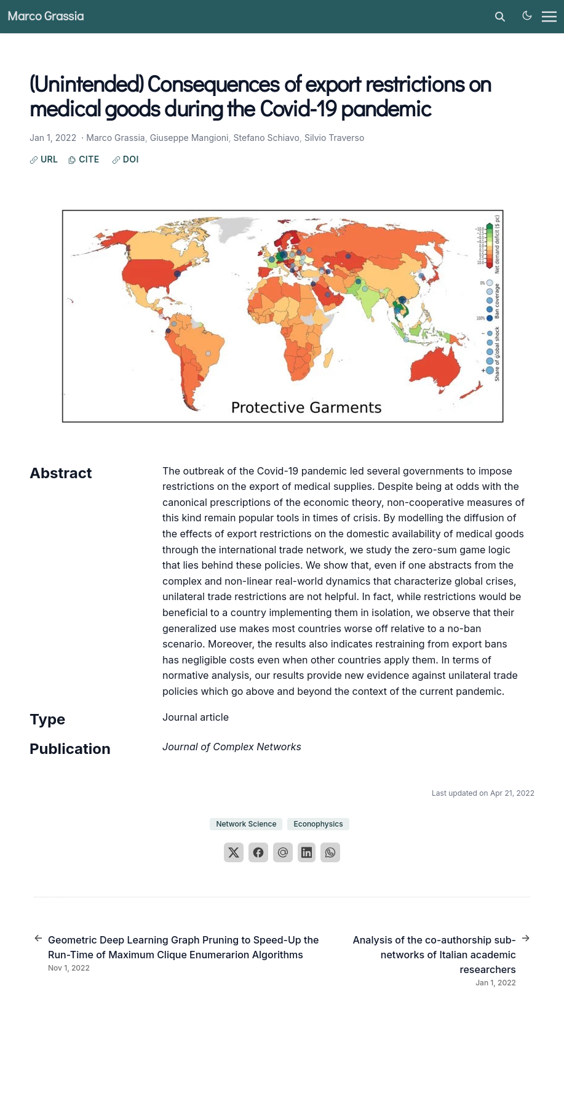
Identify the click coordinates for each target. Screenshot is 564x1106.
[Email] (283, 852)
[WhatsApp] (330, 852)
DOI (125, 159)
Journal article (195, 717)
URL (44, 159)
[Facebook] (258, 852)
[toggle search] (500, 17)
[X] (234, 852)
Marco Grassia (45, 16)
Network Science (246, 823)
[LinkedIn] (307, 852)
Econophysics (318, 823)
